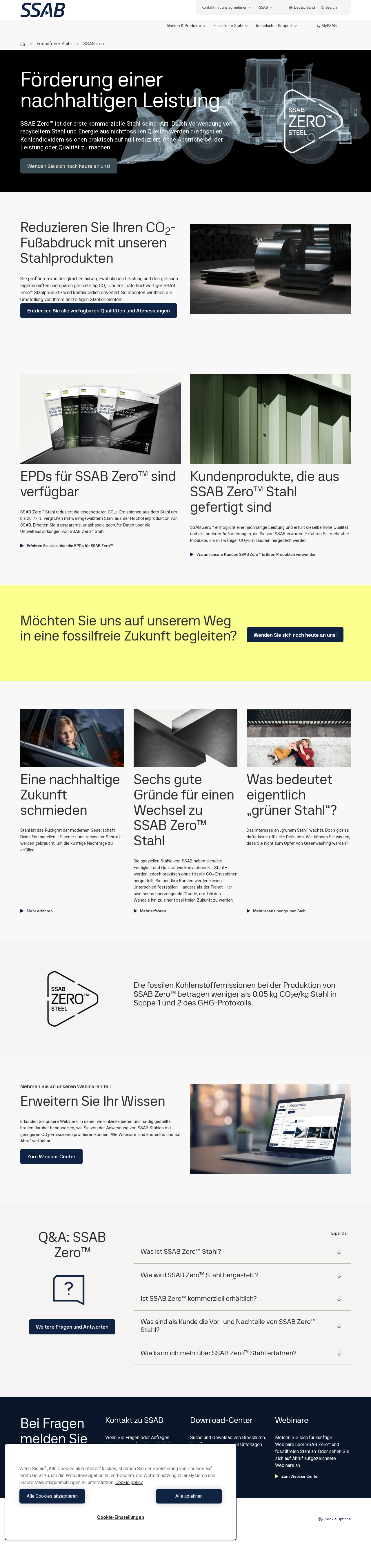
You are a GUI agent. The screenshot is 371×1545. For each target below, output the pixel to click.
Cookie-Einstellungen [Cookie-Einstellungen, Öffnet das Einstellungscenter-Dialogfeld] (120, 1517)
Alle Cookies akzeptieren (68, 1496)
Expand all (339, 1233)
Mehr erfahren (36, 910)
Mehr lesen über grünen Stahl (276, 910)
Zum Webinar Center (51, 1156)
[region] (121, 1491)
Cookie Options (334, 1519)
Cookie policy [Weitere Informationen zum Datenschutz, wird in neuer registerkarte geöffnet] (129, 1482)
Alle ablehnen (172, 1496)
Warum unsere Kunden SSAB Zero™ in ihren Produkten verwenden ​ (253, 554)
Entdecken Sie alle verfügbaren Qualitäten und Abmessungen (98, 310)
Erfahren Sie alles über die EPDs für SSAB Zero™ (66, 545)
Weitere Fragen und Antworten (72, 1326)
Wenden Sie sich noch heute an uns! (68, 166)
